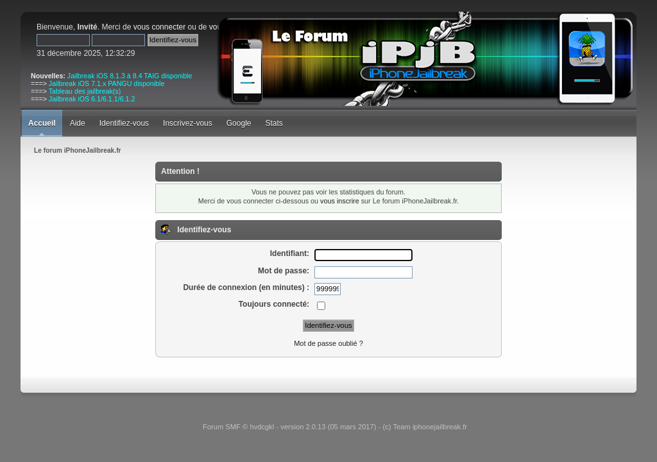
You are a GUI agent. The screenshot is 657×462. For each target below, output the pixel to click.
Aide (77, 123)
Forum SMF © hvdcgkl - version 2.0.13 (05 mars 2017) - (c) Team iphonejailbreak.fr (335, 427)
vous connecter (159, 26)
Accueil (42, 123)
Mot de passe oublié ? (328, 343)
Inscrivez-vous (187, 123)
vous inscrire (339, 201)
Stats (273, 123)
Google (239, 123)
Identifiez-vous (124, 123)
